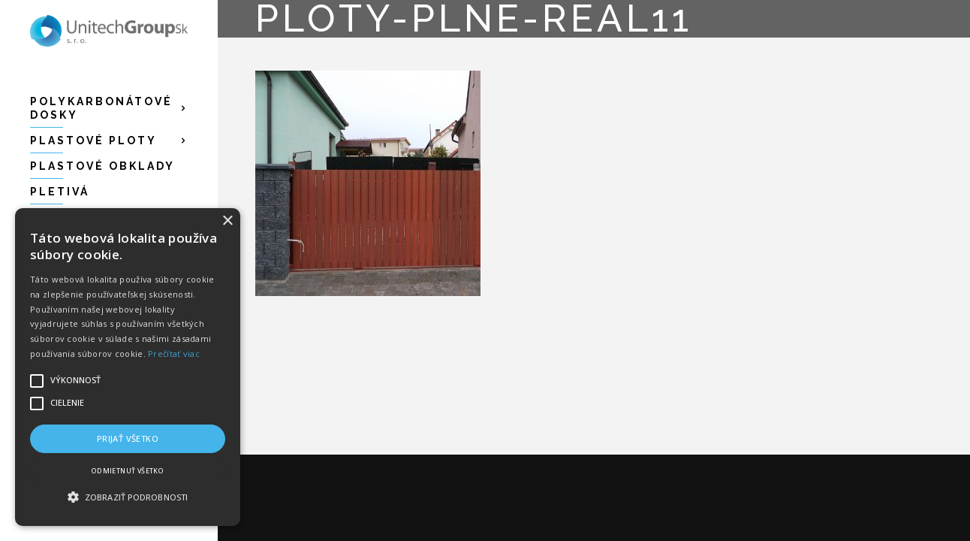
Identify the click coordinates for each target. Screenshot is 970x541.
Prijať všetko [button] (127, 438)
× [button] (227, 221)
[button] (127, 497)
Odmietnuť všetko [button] (128, 471)
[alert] (127, 367)
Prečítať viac (174, 353)
